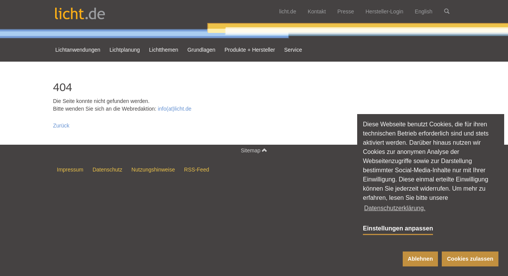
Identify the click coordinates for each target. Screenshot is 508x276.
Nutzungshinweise (153, 170)
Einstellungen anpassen (398, 228)
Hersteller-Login (384, 11)
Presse (345, 11)
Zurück (61, 125)
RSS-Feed (196, 170)
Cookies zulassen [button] (470, 259)
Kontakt (317, 11)
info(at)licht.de (174, 109)
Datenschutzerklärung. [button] (394, 208)
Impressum (70, 170)
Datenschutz (108, 170)
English (424, 11)
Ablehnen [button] (420, 259)
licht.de (287, 11)
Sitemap (254, 150)
